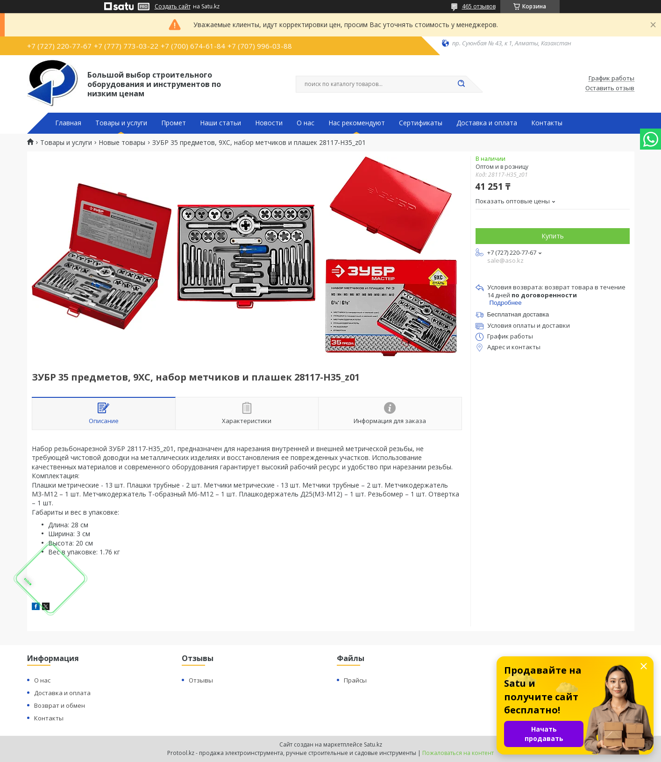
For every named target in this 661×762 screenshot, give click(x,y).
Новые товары (122, 142)
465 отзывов (479, 6)
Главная (68, 123)
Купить (552, 235)
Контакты (546, 123)
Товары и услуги (121, 123)
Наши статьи (220, 123)
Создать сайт (173, 6)
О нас (305, 123)
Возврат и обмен (59, 705)
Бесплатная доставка (518, 314)
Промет (173, 123)
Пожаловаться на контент (458, 753)
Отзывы (201, 680)
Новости (269, 123)
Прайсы (355, 680)
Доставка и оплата (486, 123)
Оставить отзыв (609, 88)
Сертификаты (420, 123)
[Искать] (461, 84)
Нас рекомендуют (356, 123)
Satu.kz (373, 744)
